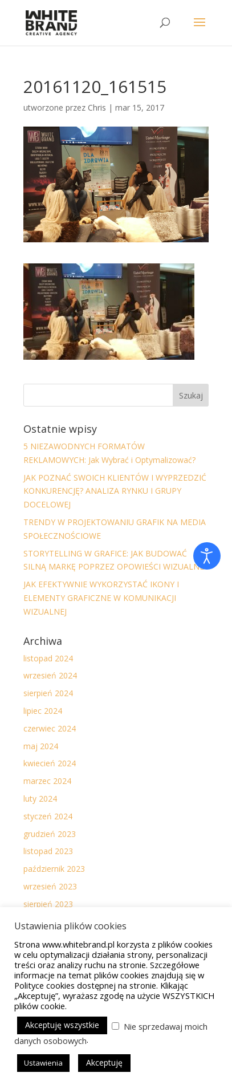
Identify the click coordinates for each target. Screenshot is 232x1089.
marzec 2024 (47, 780)
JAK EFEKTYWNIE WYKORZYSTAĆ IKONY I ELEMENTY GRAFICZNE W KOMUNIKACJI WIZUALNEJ (101, 598)
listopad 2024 (48, 658)
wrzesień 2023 (50, 886)
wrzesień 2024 (50, 675)
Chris (97, 107)
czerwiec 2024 (49, 728)
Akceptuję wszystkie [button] (62, 1024)
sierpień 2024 (48, 693)
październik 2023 (54, 868)
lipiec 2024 (42, 710)
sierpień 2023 (48, 904)
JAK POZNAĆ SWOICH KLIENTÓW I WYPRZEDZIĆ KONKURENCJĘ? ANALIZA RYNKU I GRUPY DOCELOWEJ (114, 491)
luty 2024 (40, 798)
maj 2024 (40, 746)
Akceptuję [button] (104, 1062)
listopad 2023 (48, 851)
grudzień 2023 (49, 833)
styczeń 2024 (47, 816)
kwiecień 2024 (49, 763)
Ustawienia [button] (43, 1063)
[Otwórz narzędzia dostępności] (207, 556)
